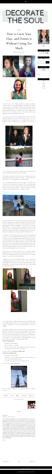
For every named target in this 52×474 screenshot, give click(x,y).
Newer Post (6, 461)
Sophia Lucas (5, 415)
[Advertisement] (43, 112)
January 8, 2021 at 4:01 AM (9, 416)
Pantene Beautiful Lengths (19, 351)
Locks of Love (17, 363)
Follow (39, 74)
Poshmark (43, 70)
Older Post (32, 461)
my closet (46, 68)
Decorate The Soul (24, 471)
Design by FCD (32, 471)
